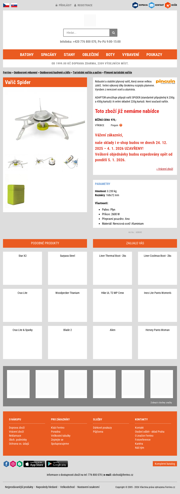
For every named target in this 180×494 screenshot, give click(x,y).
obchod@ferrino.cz (122, 474)
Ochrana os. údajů (19, 443)
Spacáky (48, 54)
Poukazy (154, 54)
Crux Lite (22, 292)
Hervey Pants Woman (158, 330)
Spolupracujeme (60, 443)
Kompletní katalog (165, 463)
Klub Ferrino (57, 427)
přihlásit (64, 5)
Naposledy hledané (46, 487)
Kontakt (139, 427)
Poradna (55, 431)
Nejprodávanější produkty (19, 487)
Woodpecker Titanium (67, 292)
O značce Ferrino (144, 435)
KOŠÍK (174, 5)
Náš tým (139, 447)
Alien (112, 330)
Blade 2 (67, 330)
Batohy (27, 54)
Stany (69, 54)
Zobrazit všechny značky (161, 402)
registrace (83, 5)
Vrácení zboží (16, 431)
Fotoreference (143, 439)
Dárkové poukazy (102, 427)
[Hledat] (113, 33)
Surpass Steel (67, 255)
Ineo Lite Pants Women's (157, 292)
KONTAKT (159, 5)
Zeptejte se (57, 439)
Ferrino (7, 72)
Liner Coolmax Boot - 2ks (157, 255)
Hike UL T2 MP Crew (112, 292)
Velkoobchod (67, 487)
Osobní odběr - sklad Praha (149, 431)
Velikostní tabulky (60, 435)
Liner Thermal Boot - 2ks (112, 255)
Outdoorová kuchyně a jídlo (55, 72)
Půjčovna (98, 431)
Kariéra (139, 443)
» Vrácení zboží (164, 168)
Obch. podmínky (18, 439)
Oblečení (90, 54)
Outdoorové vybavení (25, 72)
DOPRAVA (143, 5)
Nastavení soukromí (88, 487)
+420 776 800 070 (84, 42)
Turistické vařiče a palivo (87, 72)
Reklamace (15, 435)
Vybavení (130, 54)
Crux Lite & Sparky (23, 330)
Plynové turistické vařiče (118, 72)
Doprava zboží (17, 427)
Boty (110, 54)
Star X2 (23, 255)
